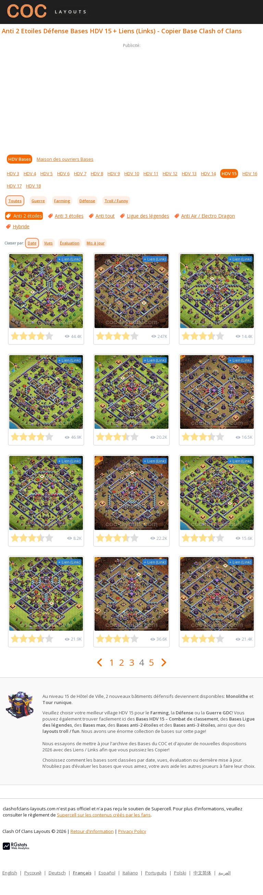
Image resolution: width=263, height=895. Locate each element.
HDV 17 (14, 186)
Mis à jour (95, 243)
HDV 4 (30, 173)
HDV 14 (208, 173)
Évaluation (69, 243)
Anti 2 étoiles (27, 216)
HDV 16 (249, 173)
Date (32, 243)
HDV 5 (46, 173)
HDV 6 (63, 173)
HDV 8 (97, 173)
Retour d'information (92, 831)
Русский (32, 873)
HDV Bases (19, 159)
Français (82, 873)
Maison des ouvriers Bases (65, 159)
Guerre (38, 200)
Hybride (21, 226)
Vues (48, 243)
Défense (87, 200)
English (9, 873)
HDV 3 (13, 173)
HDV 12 (170, 173)
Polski (180, 873)
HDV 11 (150, 173)
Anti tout (105, 216)
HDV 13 (189, 173)
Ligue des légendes (148, 216)
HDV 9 (114, 173)
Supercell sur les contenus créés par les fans (104, 815)
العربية (224, 873)
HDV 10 (131, 173)
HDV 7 (80, 173)
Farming (62, 200)
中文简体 (202, 873)
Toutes (15, 200)
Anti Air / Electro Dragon (208, 216)
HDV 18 (33, 186)
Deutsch (57, 873)
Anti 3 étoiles (69, 216)
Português (156, 873)
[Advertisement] (131, 97)
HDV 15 (229, 173)
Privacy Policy (132, 831)
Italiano (130, 873)
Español (107, 873)
